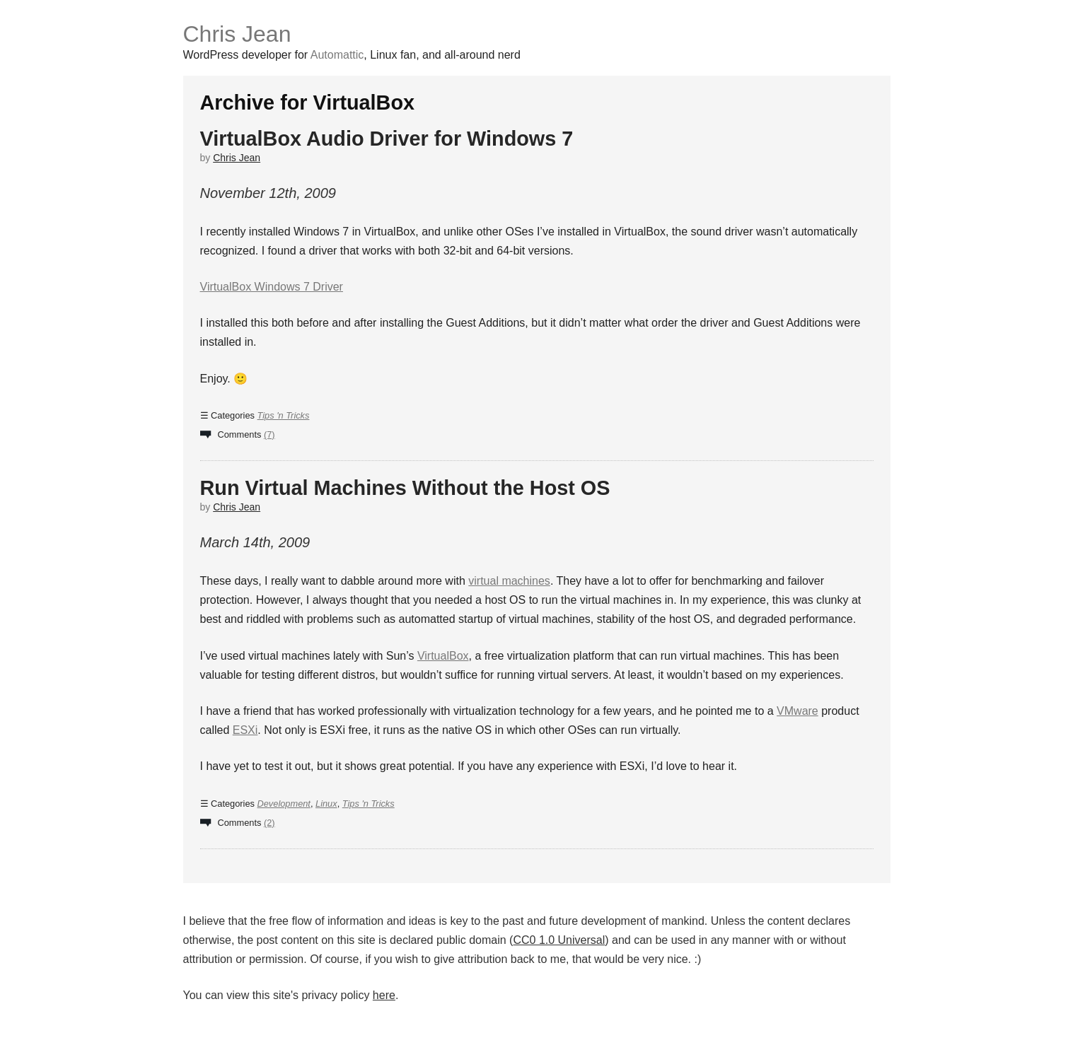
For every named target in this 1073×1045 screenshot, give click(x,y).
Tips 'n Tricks (283, 415)
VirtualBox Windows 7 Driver (271, 287)
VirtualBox (443, 656)
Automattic (337, 55)
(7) (269, 434)
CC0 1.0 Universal (559, 940)
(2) (269, 822)
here (384, 995)
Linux (326, 803)
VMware (797, 711)
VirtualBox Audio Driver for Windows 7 (387, 138)
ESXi (245, 730)
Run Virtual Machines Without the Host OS (405, 488)
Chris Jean (237, 34)
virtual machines (509, 581)
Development (284, 803)
